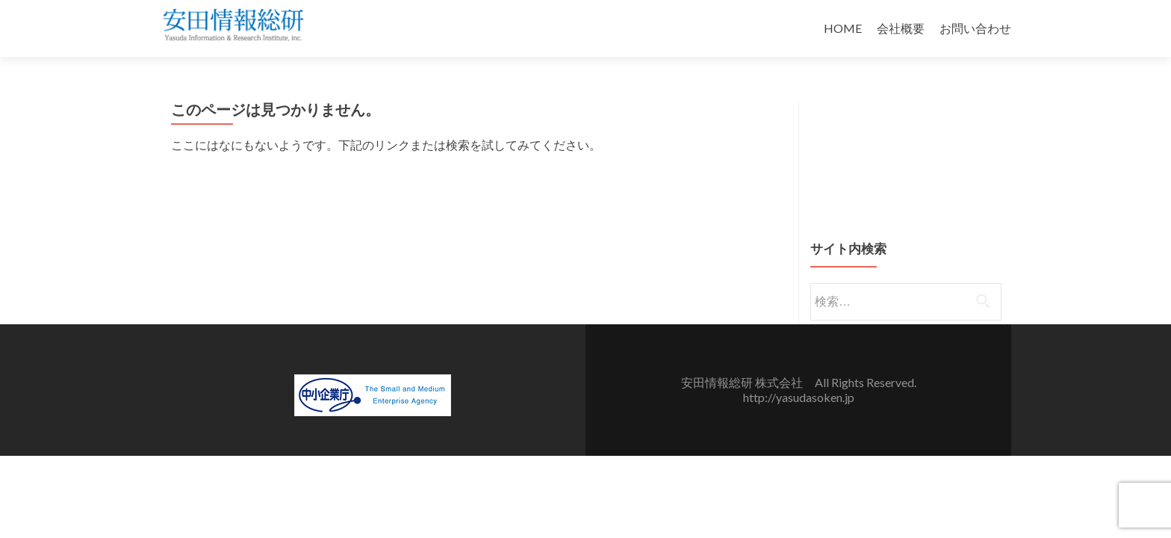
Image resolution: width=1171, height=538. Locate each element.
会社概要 (901, 28)
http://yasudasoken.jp (798, 397)
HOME (843, 28)
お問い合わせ (975, 28)
